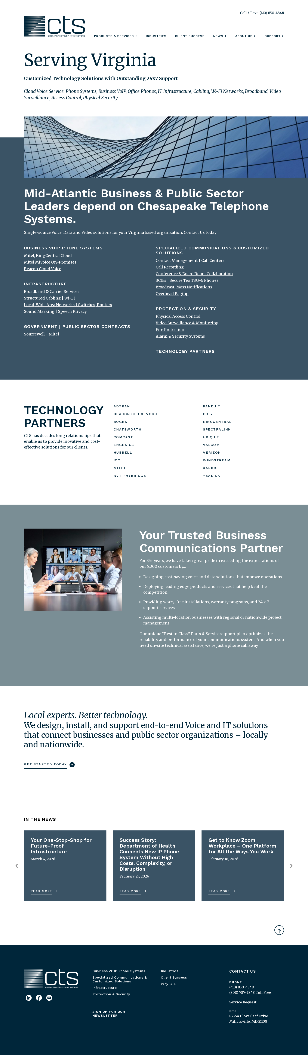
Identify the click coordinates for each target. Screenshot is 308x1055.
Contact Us (242, 971)
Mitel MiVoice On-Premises (50, 262)
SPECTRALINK (217, 429)
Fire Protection (170, 329)
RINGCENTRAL (217, 422)
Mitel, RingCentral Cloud (48, 255)
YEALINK (211, 476)
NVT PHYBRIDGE (130, 476)
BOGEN (121, 422)
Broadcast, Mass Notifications (184, 287)
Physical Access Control (178, 316)
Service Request (242, 1002)
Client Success (190, 35)
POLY (208, 414)
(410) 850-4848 (241, 987)
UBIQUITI (212, 437)
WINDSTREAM (217, 460)
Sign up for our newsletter (108, 1014)
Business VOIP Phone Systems (118, 971)
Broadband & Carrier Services (51, 291)
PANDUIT (212, 406)
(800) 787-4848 (242, 992)
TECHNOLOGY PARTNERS (185, 351)
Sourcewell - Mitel (41, 334)
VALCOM (211, 445)
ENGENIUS (124, 445)
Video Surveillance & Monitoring (187, 322)
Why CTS (169, 984)
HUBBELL (123, 452)
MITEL (120, 468)
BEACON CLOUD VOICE (136, 414)
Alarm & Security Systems (180, 336)
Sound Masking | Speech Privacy (55, 311)
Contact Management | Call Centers (190, 260)
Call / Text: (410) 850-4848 (262, 13)
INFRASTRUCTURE (45, 283)
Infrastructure (104, 988)
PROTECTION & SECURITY (186, 308)
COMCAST (123, 437)
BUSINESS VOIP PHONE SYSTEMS (63, 247)
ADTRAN (122, 406)
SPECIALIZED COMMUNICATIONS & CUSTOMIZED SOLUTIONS (212, 250)
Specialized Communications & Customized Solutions (119, 979)
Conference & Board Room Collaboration (194, 273)
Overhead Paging (172, 293)
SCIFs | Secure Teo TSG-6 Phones (187, 280)
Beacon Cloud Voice (42, 268)
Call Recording (170, 267)
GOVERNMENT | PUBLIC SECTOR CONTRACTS (77, 326)
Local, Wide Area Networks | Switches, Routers (68, 304)
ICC (117, 460)
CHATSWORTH (128, 429)
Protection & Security (111, 994)
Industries (156, 35)
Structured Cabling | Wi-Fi (49, 298)
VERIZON (212, 452)
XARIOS (210, 468)
